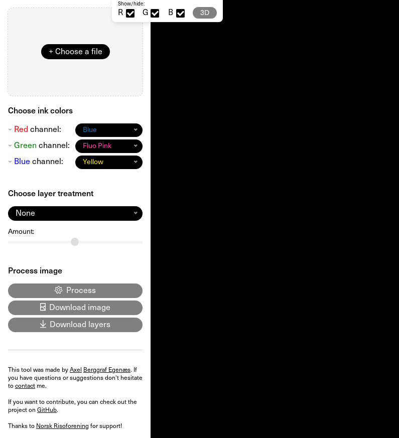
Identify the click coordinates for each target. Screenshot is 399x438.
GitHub (47, 409)
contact (25, 385)
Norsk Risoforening (62, 425)
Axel (76, 369)
